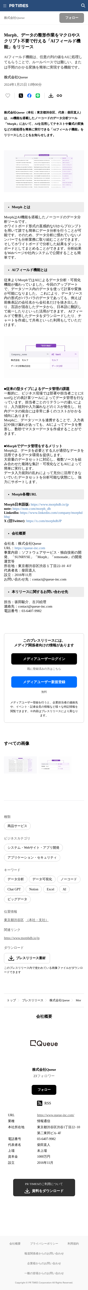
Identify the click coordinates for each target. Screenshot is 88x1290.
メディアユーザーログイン (44, 659)
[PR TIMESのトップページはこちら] (18, 6)
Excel (50, 889)
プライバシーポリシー (44, 1243)
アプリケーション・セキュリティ (32, 857)
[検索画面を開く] (83, 5)
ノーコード (69, 879)
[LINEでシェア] (38, 95)
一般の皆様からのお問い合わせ (44, 1273)
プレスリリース (32, 1000)
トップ (11, 1000)
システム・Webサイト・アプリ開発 (33, 847)
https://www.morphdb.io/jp (50, 504)
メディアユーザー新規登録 (44, 682)
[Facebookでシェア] (29, 95)
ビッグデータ (17, 899)
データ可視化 (42, 879)
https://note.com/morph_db (31, 509)
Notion (33, 889)
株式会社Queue (60, 1000)
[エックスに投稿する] (21, 95)
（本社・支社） (37, 920)
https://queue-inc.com (30, 548)
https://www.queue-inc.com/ (55, 1115)
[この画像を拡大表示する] (20, 765)
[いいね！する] (7, 95)
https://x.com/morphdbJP (44, 521)
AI (64, 889)
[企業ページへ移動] (44, 1045)
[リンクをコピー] (59, 95)
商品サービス (17, 826)
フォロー (44, 1089)
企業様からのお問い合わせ (44, 1263)
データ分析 (16, 879)
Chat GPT (14, 889)
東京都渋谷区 (14, 920)
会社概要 (15, 1243)
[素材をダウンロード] (51, 95)
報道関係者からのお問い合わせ (44, 1253)
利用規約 (73, 1243)
